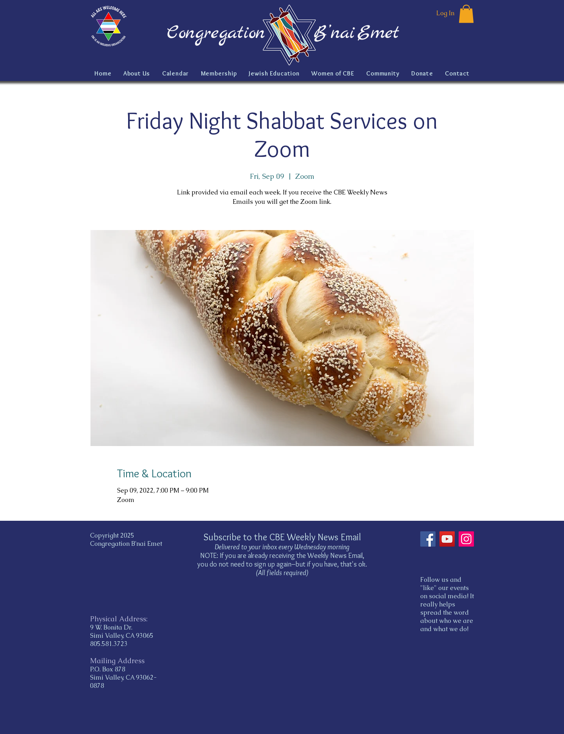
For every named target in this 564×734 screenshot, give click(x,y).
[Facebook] (428, 539)
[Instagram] (466, 539)
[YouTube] (447, 539)
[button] (466, 14)
